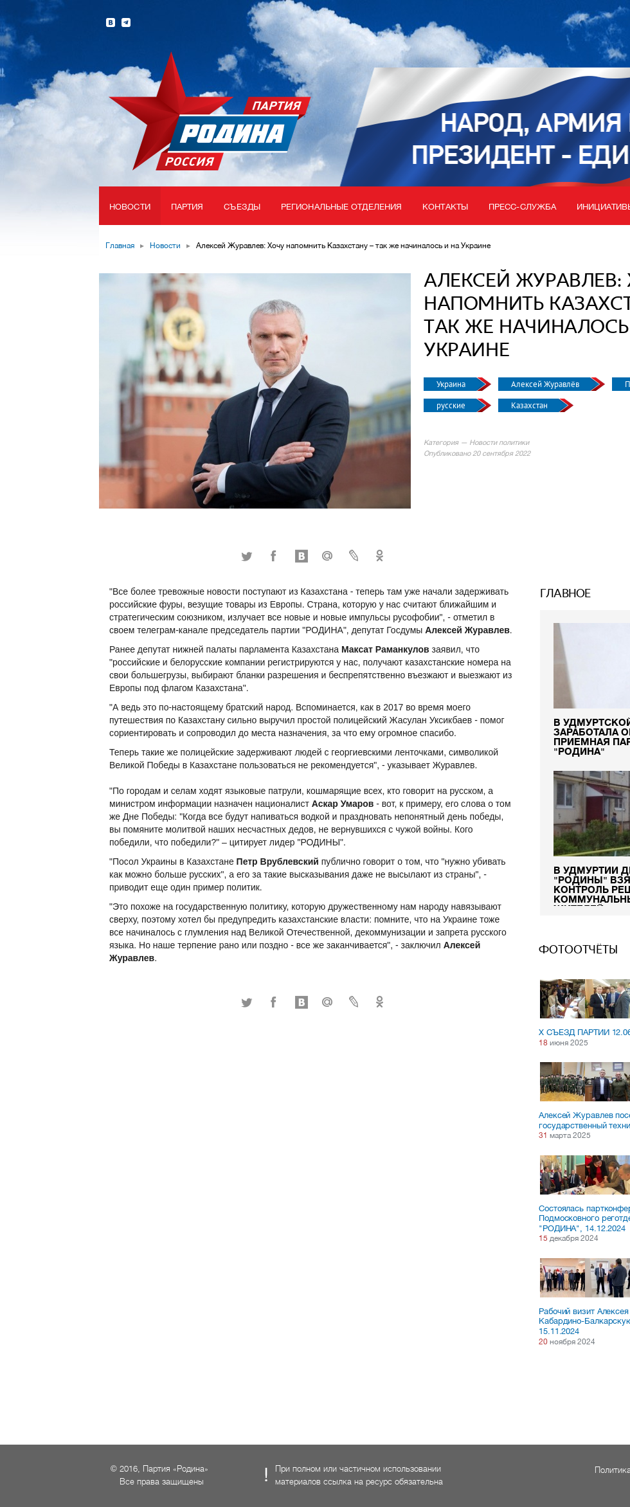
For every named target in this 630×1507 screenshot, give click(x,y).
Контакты (445, 207)
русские (452, 405)
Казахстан (530, 405)
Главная (119, 245)
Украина (452, 384)
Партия (187, 207)
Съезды (242, 207)
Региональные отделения (341, 207)
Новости (129, 207)
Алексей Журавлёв (546, 384)
